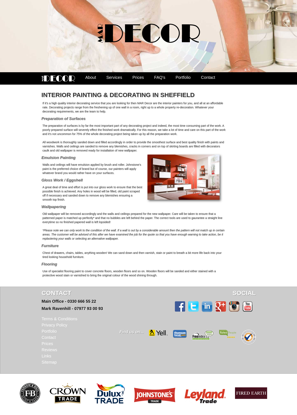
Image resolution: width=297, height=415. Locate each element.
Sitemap (49, 362)
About (90, 77)
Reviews (49, 350)
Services (114, 77)
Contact (208, 77)
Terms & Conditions (59, 319)
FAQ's (159, 77)
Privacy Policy (54, 325)
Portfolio (183, 77)
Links (46, 356)
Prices (138, 77)
